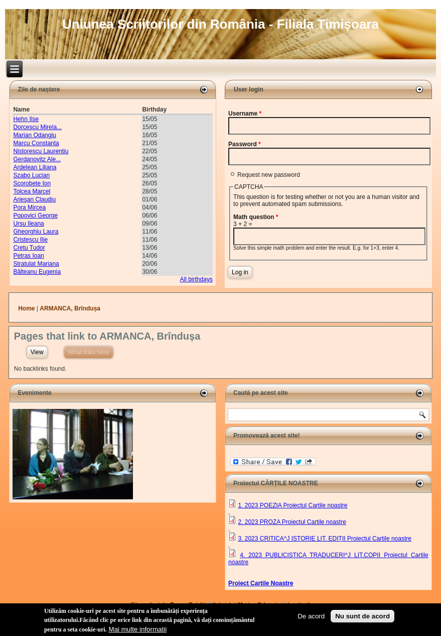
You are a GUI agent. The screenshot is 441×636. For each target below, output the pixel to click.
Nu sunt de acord (362, 617)
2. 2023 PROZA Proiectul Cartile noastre (292, 521)
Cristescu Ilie (30, 239)
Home (26, 308)
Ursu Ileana (28, 223)
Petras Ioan (28, 255)
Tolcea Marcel (31, 191)
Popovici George (35, 215)
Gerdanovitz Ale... (37, 159)
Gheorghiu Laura (35, 231)
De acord (311, 617)
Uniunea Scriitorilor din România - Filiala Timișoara (220, 24)
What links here (90, 351)
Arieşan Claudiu (34, 199)
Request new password (268, 174)
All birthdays (196, 279)
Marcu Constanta (36, 143)
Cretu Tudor (29, 247)
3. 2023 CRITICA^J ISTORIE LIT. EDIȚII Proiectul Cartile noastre (324, 538)
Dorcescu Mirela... (37, 127)
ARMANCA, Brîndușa (70, 308)
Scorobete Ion (32, 183)
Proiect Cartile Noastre (260, 583)
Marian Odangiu (34, 135)
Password (244, 144)
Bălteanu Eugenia (37, 271)
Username (244, 113)
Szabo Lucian (31, 175)
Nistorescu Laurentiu (40, 151)
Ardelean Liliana (34, 167)
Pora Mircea (29, 207)
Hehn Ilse (26, 119)
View (37, 352)
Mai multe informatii (138, 630)
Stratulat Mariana (36, 263)
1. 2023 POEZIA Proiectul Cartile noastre (292, 505)
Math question (255, 217)
